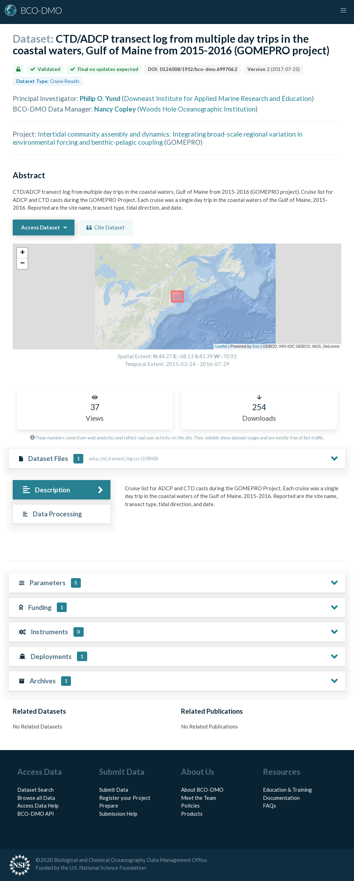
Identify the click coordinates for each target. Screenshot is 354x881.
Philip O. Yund (100, 98)
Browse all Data (36, 798)
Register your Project (124, 798)
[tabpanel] (233, 499)
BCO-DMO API (35, 813)
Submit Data (113, 789)
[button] (343, 10)
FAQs (269, 805)
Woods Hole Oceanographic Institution (197, 109)
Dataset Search (35, 789)
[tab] (61, 489)
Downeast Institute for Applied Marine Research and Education (218, 98)
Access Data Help (38, 805)
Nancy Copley (115, 109)
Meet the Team (198, 798)
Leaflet (221, 346)
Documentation (281, 798)
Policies (190, 805)
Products (192, 813)
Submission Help (118, 813)
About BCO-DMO (202, 789)
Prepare (108, 805)
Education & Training (287, 789)
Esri (256, 346)
